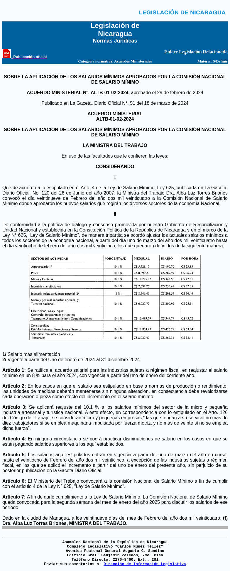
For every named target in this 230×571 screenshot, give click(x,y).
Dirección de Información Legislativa (145, 564)
